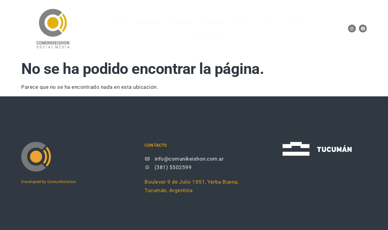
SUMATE (294, 22)
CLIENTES (214, 22)
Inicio (120, 22)
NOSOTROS (182, 22)
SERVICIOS (148, 22)
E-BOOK (243, 22)
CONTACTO (208, 34)
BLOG (268, 22)
